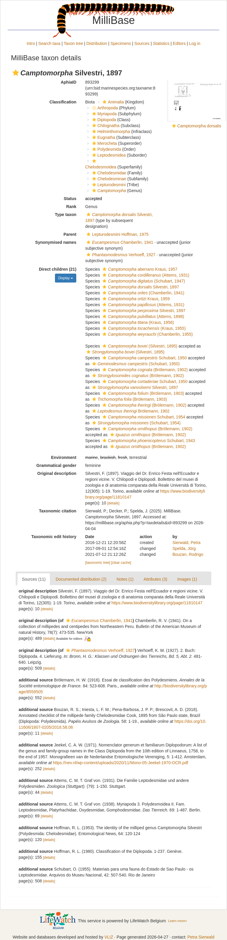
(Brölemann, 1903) (142, 393)
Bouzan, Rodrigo (187, 554)
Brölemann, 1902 (130, 411)
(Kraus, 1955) (143, 328)
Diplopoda (103, 119)
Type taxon (65, 214)
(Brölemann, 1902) (144, 369)
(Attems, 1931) (145, 275)
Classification (62, 102)
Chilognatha (105, 125)
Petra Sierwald (200, 937)
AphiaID (68, 82)
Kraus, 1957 (139, 269)
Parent (70, 234)
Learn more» (177, 921)
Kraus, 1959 (135, 298)
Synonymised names (55, 242)
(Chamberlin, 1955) (147, 334)
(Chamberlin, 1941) (142, 292)
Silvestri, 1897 (140, 287)
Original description (56, 473)
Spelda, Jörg (184, 548)
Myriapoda (104, 113)
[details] (113, 503)
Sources (141, 43)
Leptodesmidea (108, 155)
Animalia (112, 102)
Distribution (96, 43)
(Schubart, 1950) (135, 363)
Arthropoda (104, 107)
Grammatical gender (56, 465)
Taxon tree (73, 43)
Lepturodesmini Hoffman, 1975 (116, 234)
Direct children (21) (58, 269)
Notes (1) (125, 579)
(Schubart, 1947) (143, 281)
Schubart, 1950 (144, 357)
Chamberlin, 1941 (119, 242)
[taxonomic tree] (97, 563)
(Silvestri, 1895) (139, 346)
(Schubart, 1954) (136, 423)
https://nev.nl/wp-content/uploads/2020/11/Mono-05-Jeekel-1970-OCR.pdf (120, 762)
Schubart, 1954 (143, 417)
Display (65, 278)
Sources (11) (34, 579)
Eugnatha (103, 137)
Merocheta (104, 143)
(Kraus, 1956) (137, 322)
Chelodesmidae (108, 173)
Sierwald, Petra (186, 542)
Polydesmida (106, 149)
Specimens (121, 43)
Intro (31, 43)
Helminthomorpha (110, 131)
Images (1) (187, 579)
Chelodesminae (108, 178)
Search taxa (49, 43)
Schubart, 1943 (148, 440)
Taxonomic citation (58, 511)
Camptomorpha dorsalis (199, 126)
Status (70, 198)
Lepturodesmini (108, 184)
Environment (64, 457)
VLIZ (108, 937)
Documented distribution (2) (81, 579)
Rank (71, 206)
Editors (179, 43)
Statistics (161, 43)
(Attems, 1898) (142, 316)
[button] (15, 72)
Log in (194, 43)
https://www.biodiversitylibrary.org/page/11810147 (156, 602)
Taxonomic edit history (53, 536)
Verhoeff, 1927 (120, 254)
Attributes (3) (155, 579)
